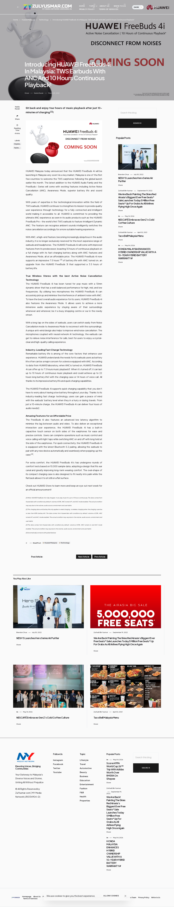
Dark (138, 7)
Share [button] (27, 93)
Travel (83, 764)
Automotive (86, 768)
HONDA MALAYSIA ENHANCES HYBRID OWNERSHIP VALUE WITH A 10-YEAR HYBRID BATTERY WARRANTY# (137, 253)
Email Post (37, 543)
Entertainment (87, 784)
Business (84, 776)
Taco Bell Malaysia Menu (131, 235)
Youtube (57, 772)
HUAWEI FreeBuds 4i (84, 171)
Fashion (83, 788)
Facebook (58, 764)
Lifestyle (84, 760)
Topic (94, 6)
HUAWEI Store (44, 485)
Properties (85, 800)
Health (83, 796)
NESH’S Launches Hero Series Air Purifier (37, 638)
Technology (43, 20)
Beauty (83, 772)
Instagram (58, 760)
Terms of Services (110, 9)
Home (83, 6)
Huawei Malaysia (28, 20)
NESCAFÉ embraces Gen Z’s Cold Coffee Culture (42, 717)
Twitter (56, 768)
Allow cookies (111, 896)
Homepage (26, 897)
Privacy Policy (88, 9)
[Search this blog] (137, 113)
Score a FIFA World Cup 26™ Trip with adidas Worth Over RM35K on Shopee (115, 771)
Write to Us (121, 6)
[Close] (125, 896)
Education (85, 780)
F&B (82, 792)
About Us (106, 6)
